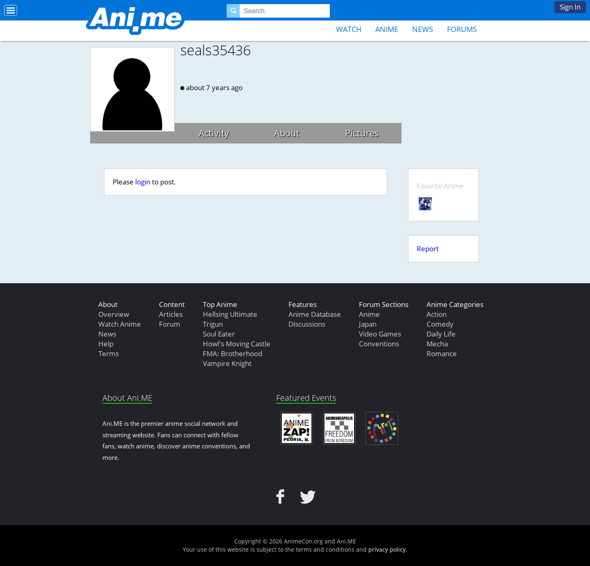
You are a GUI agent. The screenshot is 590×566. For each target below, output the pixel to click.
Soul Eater (219, 334)
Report (428, 248)
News (422, 29)
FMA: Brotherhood (232, 353)
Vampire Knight (227, 363)
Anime (386, 29)
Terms (108, 353)
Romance (442, 353)
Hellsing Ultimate (230, 314)
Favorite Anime (440, 186)
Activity (214, 133)
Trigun (213, 324)
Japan (368, 324)
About (287, 133)
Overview (113, 314)
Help (105, 343)
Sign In (570, 6)
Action (437, 314)
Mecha (437, 343)
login (142, 181)
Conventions (379, 343)
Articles (171, 314)
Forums (462, 29)
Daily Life (441, 334)
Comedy (440, 324)
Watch (348, 29)
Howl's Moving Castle (236, 343)
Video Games (380, 334)
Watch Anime (119, 324)
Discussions (306, 324)
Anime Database (314, 314)
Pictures (362, 133)
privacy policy (387, 549)
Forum (169, 324)
